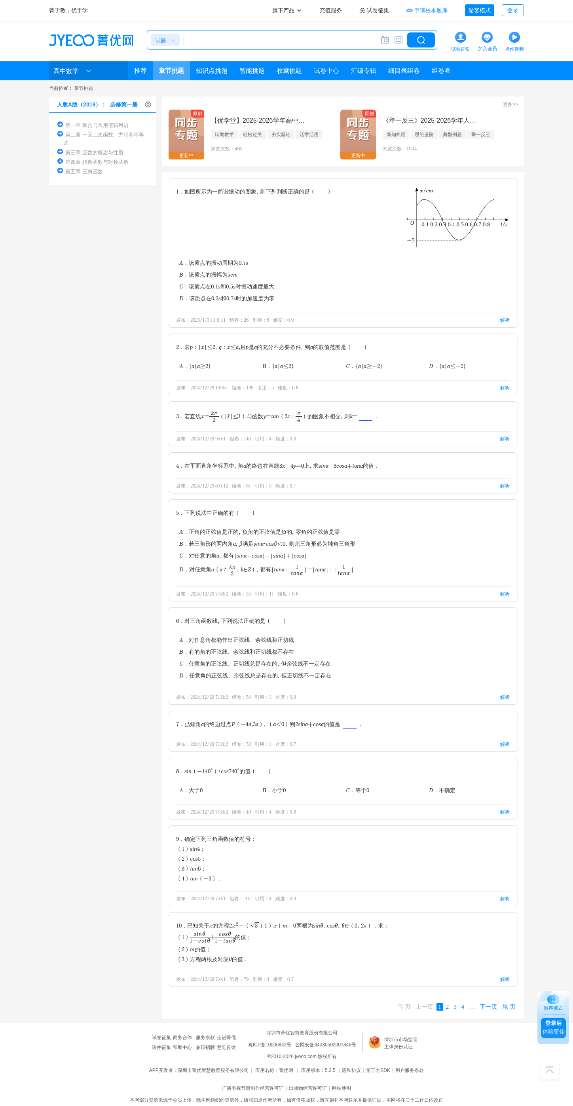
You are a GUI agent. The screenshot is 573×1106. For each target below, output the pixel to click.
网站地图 (341, 1088)
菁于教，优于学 (68, 10)
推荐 (140, 70)
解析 (505, 320)
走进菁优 (226, 1037)
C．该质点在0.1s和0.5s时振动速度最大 (226, 286)
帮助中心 (182, 1047)
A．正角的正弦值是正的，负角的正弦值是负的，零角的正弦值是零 (259, 531)
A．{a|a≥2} (195, 365)
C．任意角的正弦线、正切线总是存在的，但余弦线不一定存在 (255, 663)
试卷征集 (161, 1037)
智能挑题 (252, 70)
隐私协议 (351, 1070)
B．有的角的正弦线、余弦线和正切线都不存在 (236, 651)
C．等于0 (357, 790)
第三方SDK (378, 1070)
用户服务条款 (409, 1070)
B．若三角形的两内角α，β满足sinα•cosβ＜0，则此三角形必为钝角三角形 (267, 543)
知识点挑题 (212, 70)
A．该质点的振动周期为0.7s (213, 262)
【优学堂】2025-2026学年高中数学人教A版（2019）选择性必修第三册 (258, 120)
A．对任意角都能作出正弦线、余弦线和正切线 (236, 639)
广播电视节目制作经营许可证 (253, 1088)
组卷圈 (441, 70)
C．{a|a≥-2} (364, 365)
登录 (512, 10)
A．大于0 (191, 790)
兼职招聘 (205, 1047)
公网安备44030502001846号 (325, 1044)
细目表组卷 (404, 70)
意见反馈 (226, 1047)
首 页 (404, 1007)
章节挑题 (171, 70)
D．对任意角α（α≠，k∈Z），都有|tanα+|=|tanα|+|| (266, 570)
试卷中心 (326, 70)
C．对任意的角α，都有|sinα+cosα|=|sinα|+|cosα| (243, 555)
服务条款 (205, 1037)
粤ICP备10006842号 (269, 1044)
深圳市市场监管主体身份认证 (400, 1043)
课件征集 (161, 1047)
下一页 (488, 1007)
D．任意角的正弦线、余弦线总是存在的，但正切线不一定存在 (255, 675)
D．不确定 (442, 790)
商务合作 (182, 1037)
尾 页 (509, 1007)
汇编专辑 (363, 70)
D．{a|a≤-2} (447, 365)
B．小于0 (274, 790)
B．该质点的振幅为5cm (208, 274)
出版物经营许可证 (308, 1088)
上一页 (424, 1007)
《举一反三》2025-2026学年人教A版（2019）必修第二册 (430, 120)
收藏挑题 (289, 70)
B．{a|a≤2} (278, 365)
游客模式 (480, 10)
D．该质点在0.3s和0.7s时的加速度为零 (227, 298)
